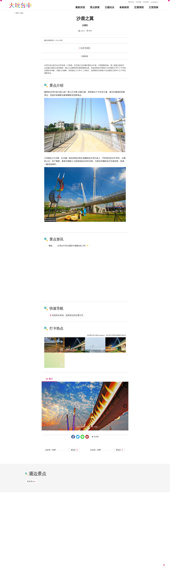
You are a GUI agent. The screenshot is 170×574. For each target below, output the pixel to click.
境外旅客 (146, 2)
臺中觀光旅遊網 (20, 5)
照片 (49, 379)
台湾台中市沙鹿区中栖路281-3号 (73, 246)
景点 (21, 13)
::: (126, 2)
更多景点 (31, 481)
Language (153, 2)
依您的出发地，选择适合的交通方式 (66, 315)
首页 (17, 13)
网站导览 (131, 2)
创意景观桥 (84, 48)
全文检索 (138, 2)
